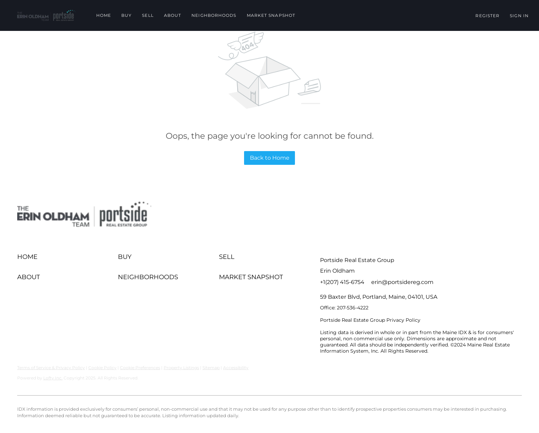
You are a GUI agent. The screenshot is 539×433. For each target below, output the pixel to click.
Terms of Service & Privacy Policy (51, 367)
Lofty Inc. (53, 377)
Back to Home (269, 158)
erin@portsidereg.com (402, 282)
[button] (46, 15)
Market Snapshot (271, 15)
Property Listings (181, 367)
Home (103, 15)
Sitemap (211, 367)
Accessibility (236, 367)
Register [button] (487, 15)
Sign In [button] (519, 15)
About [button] (173, 15)
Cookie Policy (102, 367)
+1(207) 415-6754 (342, 282)
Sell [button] (147, 15)
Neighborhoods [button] (213, 15)
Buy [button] (126, 15)
